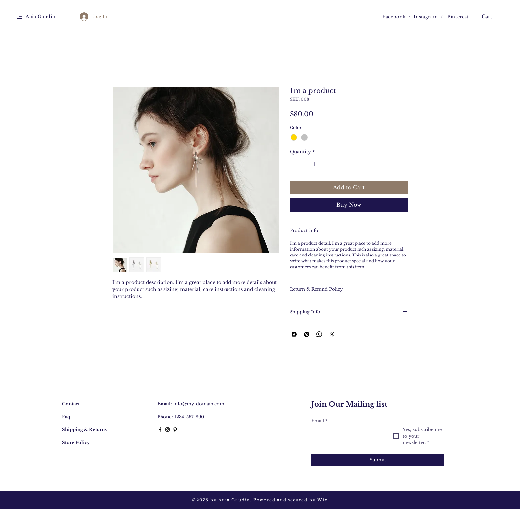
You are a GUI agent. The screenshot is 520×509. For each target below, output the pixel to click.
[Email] (346, 433)
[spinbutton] (305, 164)
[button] (19, 17)
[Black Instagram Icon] (167, 429)
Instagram (426, 17)
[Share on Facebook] (294, 334)
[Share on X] (332, 334)
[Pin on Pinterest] (307, 334)
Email (319, 421)
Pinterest (458, 17)
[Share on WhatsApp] (319, 334)
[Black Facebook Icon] (160, 429)
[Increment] (315, 164)
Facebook (394, 17)
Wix (322, 499)
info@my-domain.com (198, 404)
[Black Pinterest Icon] (175, 429)
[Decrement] (295, 164)
